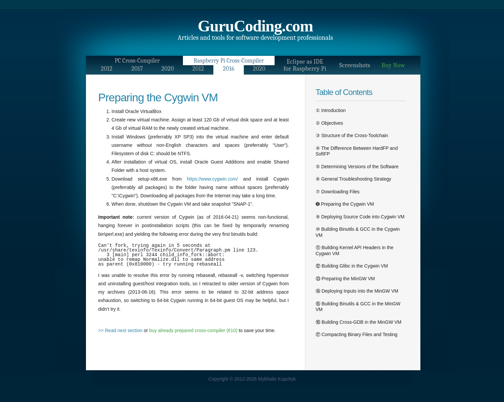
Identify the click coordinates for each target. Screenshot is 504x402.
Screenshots (354, 65)
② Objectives (329, 123)
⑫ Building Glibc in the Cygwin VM (352, 266)
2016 (228, 68)
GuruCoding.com (255, 26)
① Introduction (331, 110)
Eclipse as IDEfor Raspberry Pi (305, 65)
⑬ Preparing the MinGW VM (345, 278)
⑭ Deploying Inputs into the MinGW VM (357, 291)
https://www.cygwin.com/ (212, 179)
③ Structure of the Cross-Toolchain (352, 135)
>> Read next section (120, 330)
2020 (168, 68)
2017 (137, 68)
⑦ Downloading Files (338, 191)
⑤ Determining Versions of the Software (357, 166)
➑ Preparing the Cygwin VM (345, 204)
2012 (107, 68)
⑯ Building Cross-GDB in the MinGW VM (359, 322)
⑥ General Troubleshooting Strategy (353, 179)
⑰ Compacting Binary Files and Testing (357, 334)
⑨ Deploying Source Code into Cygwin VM (360, 216)
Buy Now (393, 65)
